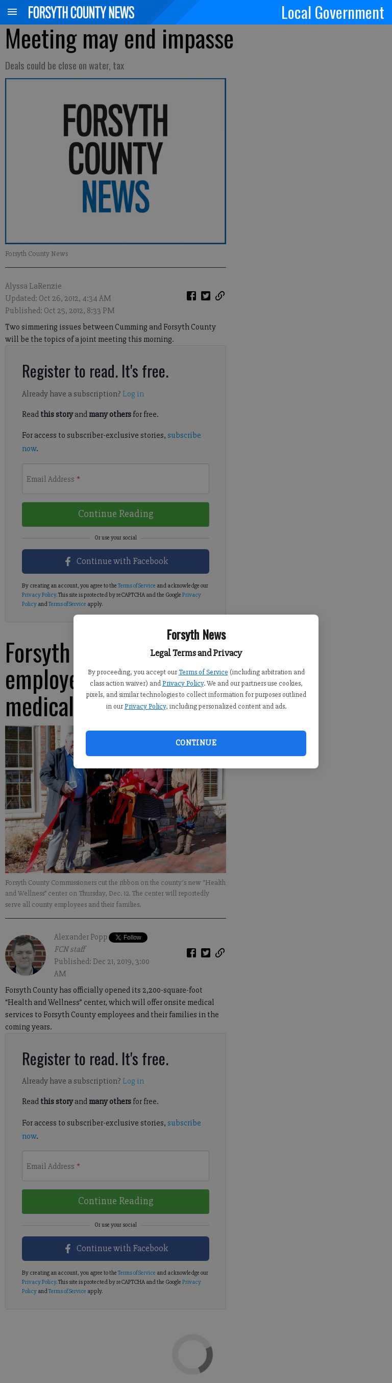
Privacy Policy (183, 683)
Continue (196, 743)
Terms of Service (203, 672)
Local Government (332, 12)
